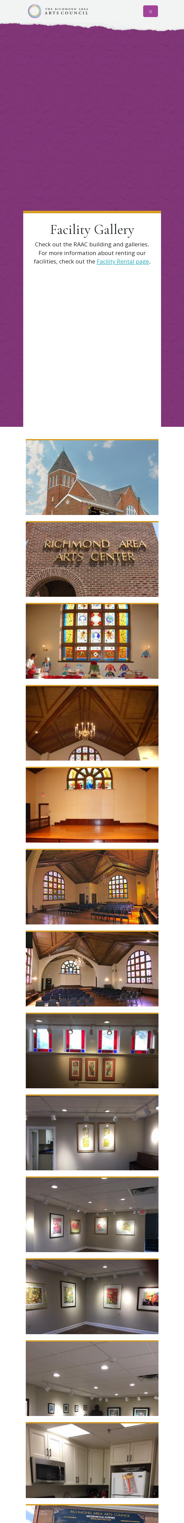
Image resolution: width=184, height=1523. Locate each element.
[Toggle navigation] (150, 11)
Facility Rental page (123, 261)
